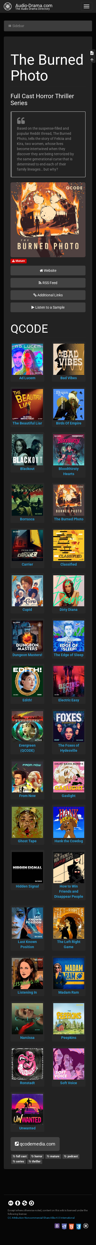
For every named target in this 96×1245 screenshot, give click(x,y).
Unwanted (27, 1128)
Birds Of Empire (68, 423)
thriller (35, 1161)
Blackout (27, 469)
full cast (20, 1156)
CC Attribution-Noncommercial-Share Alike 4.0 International (41, 1217)
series (18, 1161)
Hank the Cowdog (69, 841)
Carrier (27, 564)
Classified (68, 564)
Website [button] (48, 270)
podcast (71, 1156)
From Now (27, 796)
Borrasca (27, 519)
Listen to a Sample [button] (47, 307)
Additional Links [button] (48, 295)
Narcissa (27, 1038)
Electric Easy (68, 700)
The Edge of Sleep (68, 655)
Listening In (27, 992)
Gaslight (69, 796)
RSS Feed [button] (48, 283)
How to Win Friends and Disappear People (68, 891)
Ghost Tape (27, 841)
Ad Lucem (27, 378)
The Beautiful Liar (27, 423)
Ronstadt (27, 1083)
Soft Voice (68, 1083)
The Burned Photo (68, 519)
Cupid (27, 610)
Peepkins (68, 1038)
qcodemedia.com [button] (35, 1144)
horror (36, 1156)
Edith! (27, 700)
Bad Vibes (68, 378)
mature (53, 1156)
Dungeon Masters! (27, 655)
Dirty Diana (69, 610)
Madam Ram (68, 992)
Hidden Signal (27, 886)
